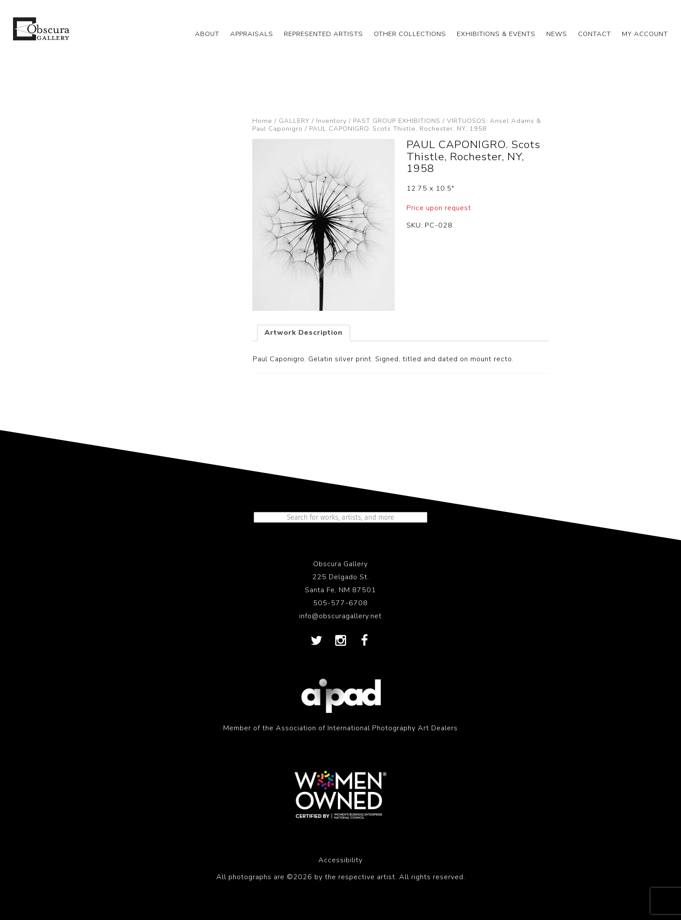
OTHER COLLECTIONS (410, 34)
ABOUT (207, 34)
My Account (645, 34)
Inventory (331, 120)
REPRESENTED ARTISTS (323, 34)
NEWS (556, 34)
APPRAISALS (251, 34)
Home (262, 120)
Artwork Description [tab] (303, 332)
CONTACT (594, 34)
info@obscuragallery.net (340, 616)
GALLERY (294, 120)
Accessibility (340, 860)
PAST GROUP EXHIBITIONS (396, 120)
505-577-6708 (340, 603)
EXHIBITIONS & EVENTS (496, 34)
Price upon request (439, 208)
